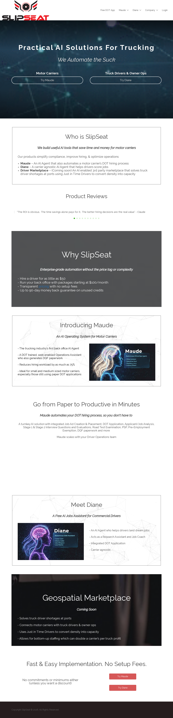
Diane (135, 10)
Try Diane (126, 80)
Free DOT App (107, 10)
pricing (44, 286)
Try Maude (47, 80)
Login (165, 10)
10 (98, 218)
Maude (122, 10)
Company (150, 10)
